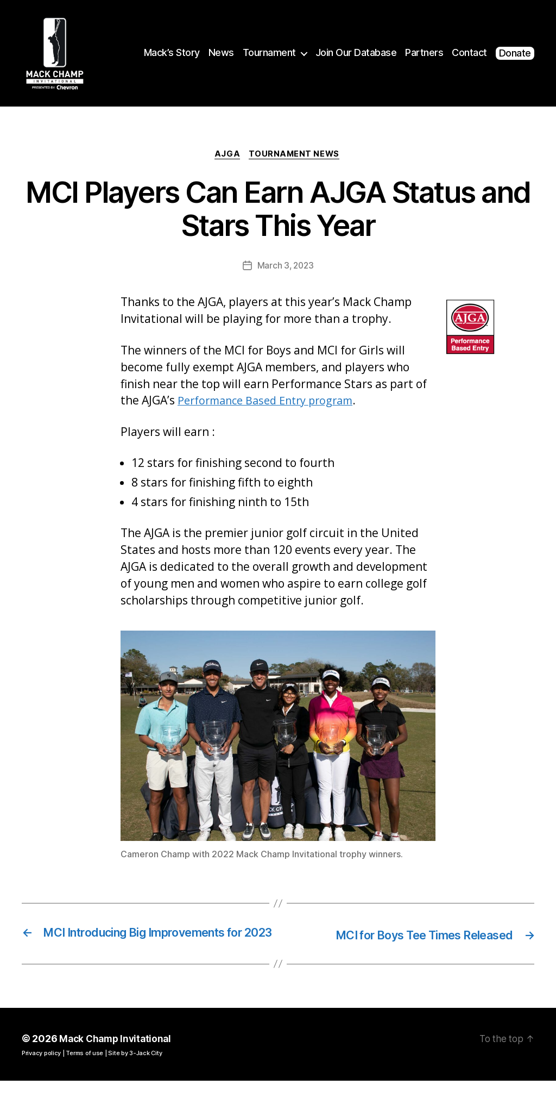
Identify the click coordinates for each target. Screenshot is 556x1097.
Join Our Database (356, 52)
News (221, 52)
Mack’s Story (172, 52)
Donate (515, 53)
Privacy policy (41, 1069)
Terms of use (84, 1069)
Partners (424, 52)
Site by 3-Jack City (135, 1069)
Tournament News (296, 155)
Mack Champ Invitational (117, 1055)
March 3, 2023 (285, 266)
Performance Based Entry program (271, 401)
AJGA (226, 155)
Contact (469, 52)
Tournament (269, 52)
